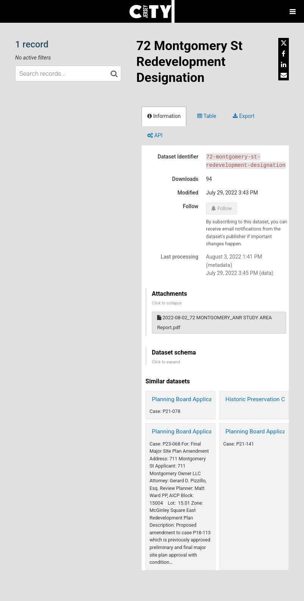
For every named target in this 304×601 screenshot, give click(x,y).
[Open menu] (292, 11)
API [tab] (154, 135)
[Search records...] (68, 74)
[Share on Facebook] (283, 54)
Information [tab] (164, 116)
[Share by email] (283, 75)
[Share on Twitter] (283, 43)
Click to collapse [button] (167, 303)
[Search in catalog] (114, 74)
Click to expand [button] (166, 361)
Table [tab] (206, 116)
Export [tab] (243, 116)
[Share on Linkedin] (283, 64)
